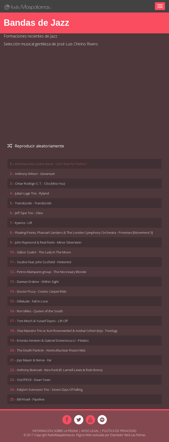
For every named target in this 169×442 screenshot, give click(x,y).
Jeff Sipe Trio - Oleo (29, 213)
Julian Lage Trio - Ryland (32, 193)
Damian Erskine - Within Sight (38, 281)
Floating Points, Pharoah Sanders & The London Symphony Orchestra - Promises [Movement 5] (84, 232)
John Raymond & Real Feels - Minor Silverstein (48, 242)
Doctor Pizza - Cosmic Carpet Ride (41, 291)
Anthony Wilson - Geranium (35, 173)
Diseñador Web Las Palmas (127, 435)
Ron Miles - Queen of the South (40, 311)
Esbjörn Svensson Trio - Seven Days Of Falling (49, 389)
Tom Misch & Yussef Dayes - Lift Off (42, 321)
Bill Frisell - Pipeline (31, 399)
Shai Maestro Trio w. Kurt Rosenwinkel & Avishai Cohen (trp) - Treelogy (67, 330)
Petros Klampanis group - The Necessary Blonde (51, 272)
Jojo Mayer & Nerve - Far (34, 360)
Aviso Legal (90, 431)
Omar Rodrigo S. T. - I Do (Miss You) (40, 183)
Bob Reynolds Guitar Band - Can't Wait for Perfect (50, 164)
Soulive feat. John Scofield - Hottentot (44, 262)
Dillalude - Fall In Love (32, 301)
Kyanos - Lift (23, 223)
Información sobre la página (55, 431)
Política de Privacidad (119, 431)
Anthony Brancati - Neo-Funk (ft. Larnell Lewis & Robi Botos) (59, 370)
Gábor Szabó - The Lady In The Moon (44, 252)
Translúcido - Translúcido (33, 203)
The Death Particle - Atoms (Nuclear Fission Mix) (51, 350)
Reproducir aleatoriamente (35, 146)
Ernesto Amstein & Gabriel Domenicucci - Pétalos (53, 340)
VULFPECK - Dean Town (33, 379)
